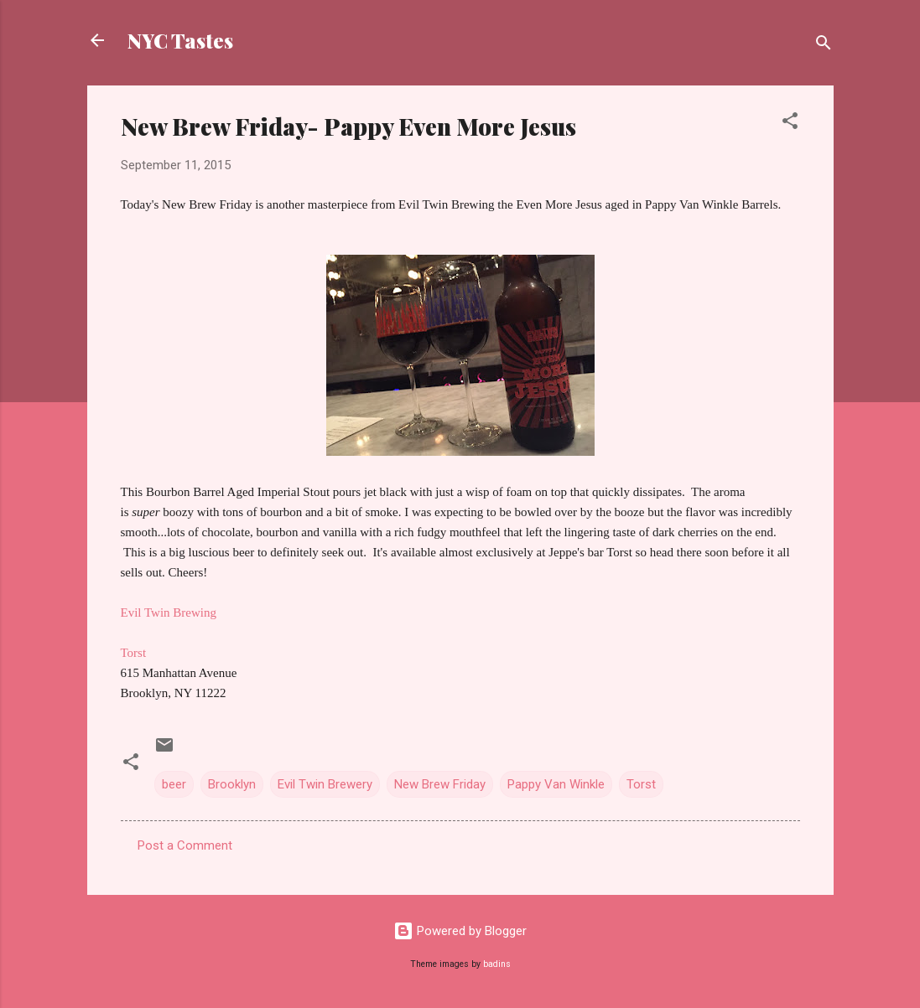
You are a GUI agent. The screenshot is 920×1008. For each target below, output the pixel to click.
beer (174, 784)
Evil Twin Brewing (169, 612)
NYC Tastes (180, 40)
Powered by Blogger (460, 930)
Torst (134, 652)
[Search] (823, 45)
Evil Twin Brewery (325, 784)
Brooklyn (232, 784)
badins (497, 964)
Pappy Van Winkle (556, 784)
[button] (790, 124)
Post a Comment (185, 845)
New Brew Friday (440, 784)
